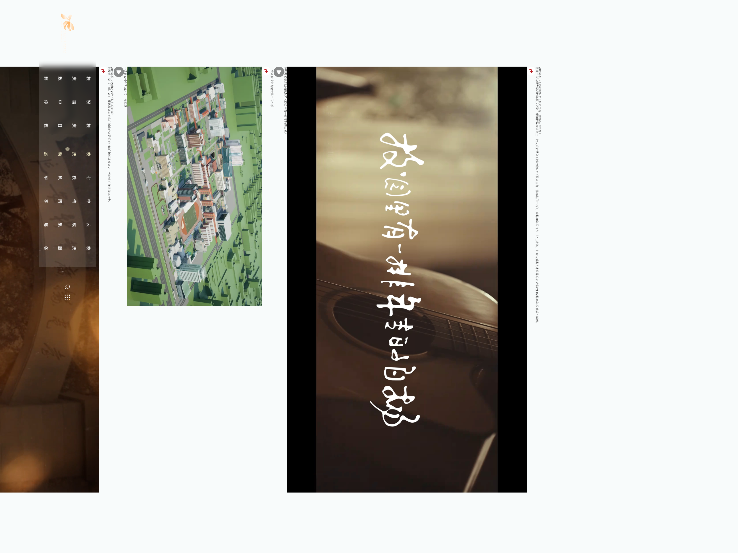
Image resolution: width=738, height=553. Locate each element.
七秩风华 (67, 177)
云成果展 (67, 224)
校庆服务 (67, 248)
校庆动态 (67, 154)
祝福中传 (67, 102)
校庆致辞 (67, 78)
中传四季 (67, 201)
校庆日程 (67, 125)
